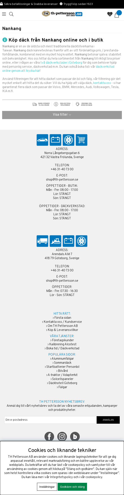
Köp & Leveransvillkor (63, 330)
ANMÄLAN (108, 420)
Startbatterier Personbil (62, 367)
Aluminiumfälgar (63, 359)
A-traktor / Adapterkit (63, 375)
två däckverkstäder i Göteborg (61, 63)
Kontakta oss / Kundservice (63, 322)
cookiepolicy (94, 477)
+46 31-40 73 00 (62, 169)
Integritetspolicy (61, 477)
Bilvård (63, 371)
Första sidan (62, 318)
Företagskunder (63, 340)
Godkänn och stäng (72, 486)
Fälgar (62, 387)
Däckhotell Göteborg (63, 383)
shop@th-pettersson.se (62, 180)
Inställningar (47, 486)
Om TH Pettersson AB (63, 326)
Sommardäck (62, 363)
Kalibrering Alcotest (63, 344)
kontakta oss (102, 83)
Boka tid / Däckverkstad (62, 349)
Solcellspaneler (62, 379)
